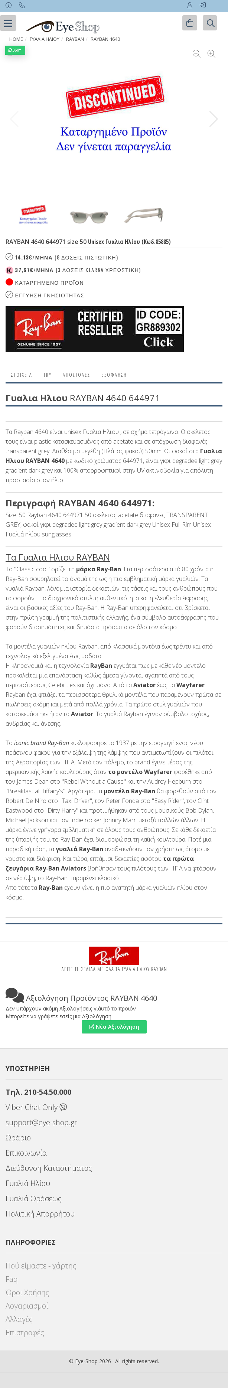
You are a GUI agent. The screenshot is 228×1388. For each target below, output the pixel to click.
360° (15, 50)
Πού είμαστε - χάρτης (41, 1266)
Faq (12, 1279)
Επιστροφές (25, 1332)
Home (16, 39)
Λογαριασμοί (27, 1306)
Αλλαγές (19, 1319)
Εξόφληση (114, 374)
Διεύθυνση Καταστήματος (49, 1168)
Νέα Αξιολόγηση (114, 1026)
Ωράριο (18, 1138)
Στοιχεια (21, 374)
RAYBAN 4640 (105, 39)
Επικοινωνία (26, 1153)
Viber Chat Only (36, 1107)
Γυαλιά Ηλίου (28, 1183)
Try (47, 374)
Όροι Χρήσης (27, 1292)
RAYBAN (75, 39)
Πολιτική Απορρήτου (40, 1214)
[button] (214, 119)
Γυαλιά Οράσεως (34, 1198)
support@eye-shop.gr (41, 1122)
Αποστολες (76, 374)
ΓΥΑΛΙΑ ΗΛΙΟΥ (44, 39)
